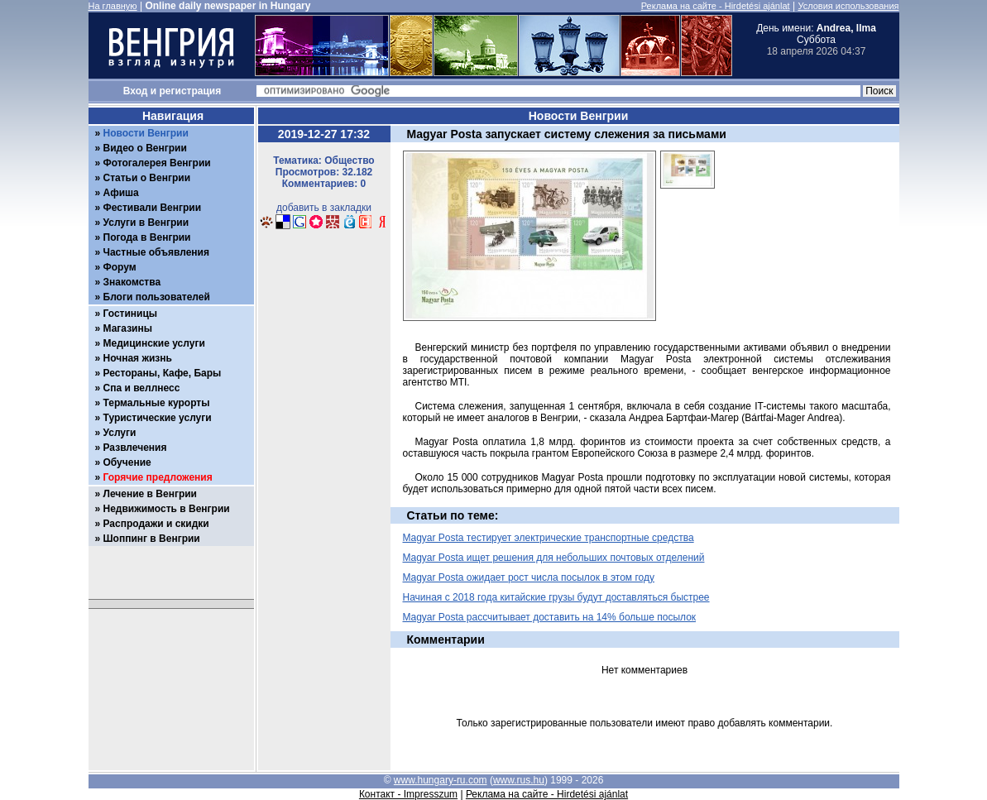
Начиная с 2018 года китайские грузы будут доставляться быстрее (556, 597)
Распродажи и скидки (156, 523)
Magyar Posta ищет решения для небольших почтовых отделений (554, 557)
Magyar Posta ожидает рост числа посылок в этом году (528, 577)
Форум (120, 267)
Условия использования (848, 6)
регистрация (191, 91)
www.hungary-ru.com (440, 780)
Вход (135, 91)
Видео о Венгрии (145, 148)
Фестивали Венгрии (152, 207)
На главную (113, 6)
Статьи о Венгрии (147, 178)
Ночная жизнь (137, 358)
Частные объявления (156, 252)
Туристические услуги (157, 418)
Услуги (120, 432)
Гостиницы (130, 313)
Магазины (127, 328)
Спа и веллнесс (141, 388)
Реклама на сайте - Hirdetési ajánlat (715, 6)
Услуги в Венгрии (146, 222)
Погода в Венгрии (147, 237)
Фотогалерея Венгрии (157, 163)
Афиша (121, 193)
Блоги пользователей (156, 297)
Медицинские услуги (154, 343)
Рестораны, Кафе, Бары (162, 373)
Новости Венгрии (146, 133)
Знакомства (132, 282)
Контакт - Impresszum (408, 794)
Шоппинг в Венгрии (151, 538)
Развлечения (135, 447)
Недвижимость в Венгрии (166, 509)
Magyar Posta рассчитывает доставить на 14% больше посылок (550, 617)
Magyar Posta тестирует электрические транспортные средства (548, 538)
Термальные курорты (156, 403)
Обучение (127, 462)
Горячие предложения (158, 477)
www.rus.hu (518, 780)
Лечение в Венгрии (150, 494)
